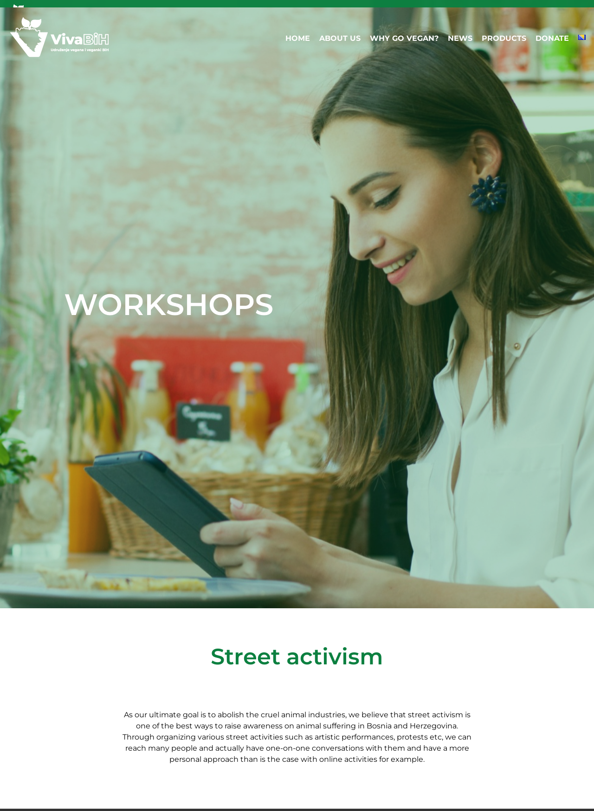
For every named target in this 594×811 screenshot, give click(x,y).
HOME (297, 38)
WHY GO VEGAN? (404, 38)
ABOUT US (340, 38)
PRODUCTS (504, 38)
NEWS (460, 38)
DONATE (552, 38)
